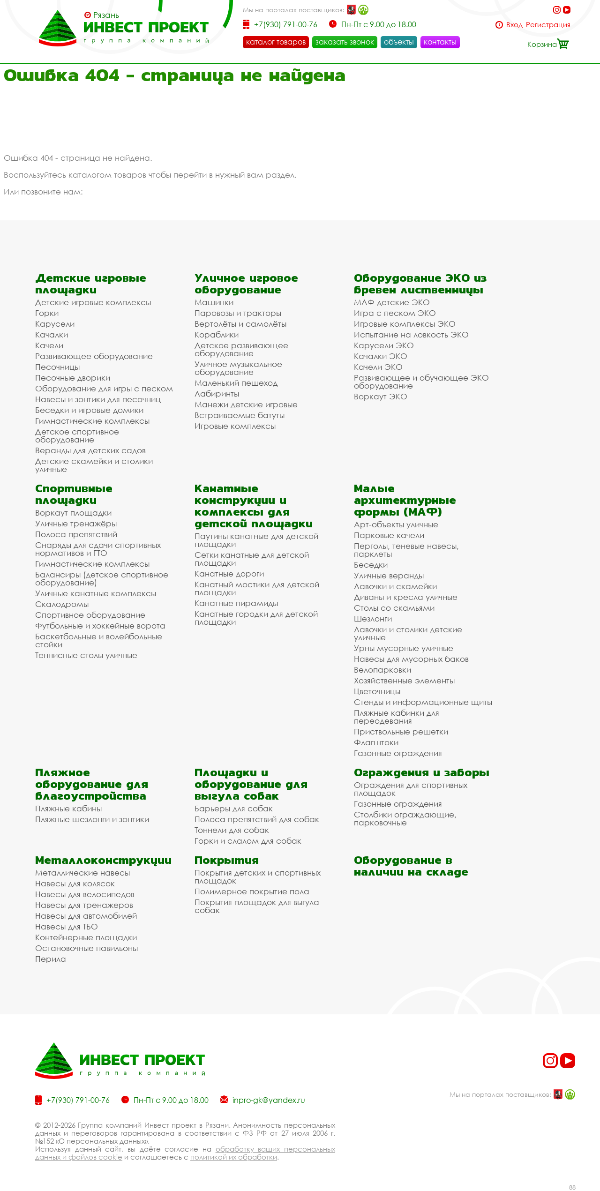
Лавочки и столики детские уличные (408, 633)
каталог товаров (276, 41)
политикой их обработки (233, 1157)
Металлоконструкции (103, 860)
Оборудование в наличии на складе (411, 865)
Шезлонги (373, 618)
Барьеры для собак (234, 808)
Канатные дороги (229, 573)
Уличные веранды (389, 575)
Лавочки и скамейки (395, 586)
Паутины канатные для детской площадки (256, 540)
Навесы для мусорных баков (411, 659)
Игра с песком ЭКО (395, 313)
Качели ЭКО (378, 367)
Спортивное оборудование (90, 615)
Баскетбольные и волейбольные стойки (98, 640)
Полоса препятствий (76, 534)
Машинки (214, 302)
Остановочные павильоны (86, 948)
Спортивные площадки (73, 494)
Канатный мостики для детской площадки (257, 588)
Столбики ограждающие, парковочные (405, 818)
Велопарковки (382, 670)
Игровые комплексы (235, 426)
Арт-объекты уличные (396, 524)
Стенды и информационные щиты (423, 702)
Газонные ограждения (398, 753)
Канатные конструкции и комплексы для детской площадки (254, 505)
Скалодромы (62, 604)
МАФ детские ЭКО (392, 302)
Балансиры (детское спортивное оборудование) (101, 578)
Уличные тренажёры (76, 523)
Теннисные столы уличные (86, 655)
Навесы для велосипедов (85, 894)
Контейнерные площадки (86, 937)
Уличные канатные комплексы (95, 593)
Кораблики (217, 334)
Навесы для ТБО (66, 926)
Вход (514, 25)
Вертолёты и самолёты (240, 324)
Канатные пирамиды (236, 603)
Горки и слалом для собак (248, 841)
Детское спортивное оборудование (77, 435)
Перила (50, 959)
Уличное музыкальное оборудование (238, 368)
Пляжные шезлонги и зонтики (92, 819)
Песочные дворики (72, 378)
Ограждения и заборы (421, 772)
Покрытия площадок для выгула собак (257, 906)
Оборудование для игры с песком (104, 388)
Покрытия (227, 860)
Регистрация (548, 25)
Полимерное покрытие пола (252, 891)
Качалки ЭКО (380, 356)
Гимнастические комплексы (92, 421)
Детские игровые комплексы (93, 302)
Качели (49, 345)
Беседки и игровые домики (89, 410)
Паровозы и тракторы (238, 313)
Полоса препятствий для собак (257, 819)
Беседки (371, 565)
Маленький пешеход (236, 383)
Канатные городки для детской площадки (256, 618)
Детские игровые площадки (90, 283)
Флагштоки (376, 742)
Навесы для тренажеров (84, 905)
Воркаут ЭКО (380, 396)
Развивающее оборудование (94, 356)
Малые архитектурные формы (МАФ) (405, 499)
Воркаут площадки (73, 513)
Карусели (55, 324)
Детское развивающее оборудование (241, 349)
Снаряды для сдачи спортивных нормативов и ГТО (98, 549)
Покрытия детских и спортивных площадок (258, 876)
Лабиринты (217, 393)
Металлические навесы (82, 872)
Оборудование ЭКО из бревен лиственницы (420, 283)
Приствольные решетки (401, 731)
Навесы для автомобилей (86, 916)
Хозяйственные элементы (404, 680)
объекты (399, 41)
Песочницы (57, 367)
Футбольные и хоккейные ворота (100, 625)
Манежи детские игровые (246, 404)
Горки (47, 313)
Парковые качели (389, 535)
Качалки (51, 334)
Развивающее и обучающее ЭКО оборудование (421, 382)
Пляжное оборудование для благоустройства (91, 783)
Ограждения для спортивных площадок (410, 789)
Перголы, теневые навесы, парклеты (406, 550)
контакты (440, 41)
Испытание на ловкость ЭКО (411, 334)
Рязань (106, 15)
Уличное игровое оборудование (246, 283)
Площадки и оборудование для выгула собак (251, 783)
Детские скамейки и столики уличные (94, 465)
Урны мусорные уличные (403, 648)
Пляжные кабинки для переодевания (396, 717)
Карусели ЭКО (384, 345)
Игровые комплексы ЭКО (405, 324)
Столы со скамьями (394, 608)
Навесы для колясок (75, 883)
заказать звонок (344, 41)
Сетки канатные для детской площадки (252, 559)
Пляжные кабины (68, 808)
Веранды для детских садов (90, 450)
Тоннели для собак (232, 830)
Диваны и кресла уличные (406, 597)
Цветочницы (377, 691)
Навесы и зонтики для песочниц (98, 399)
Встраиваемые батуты (240, 415)
